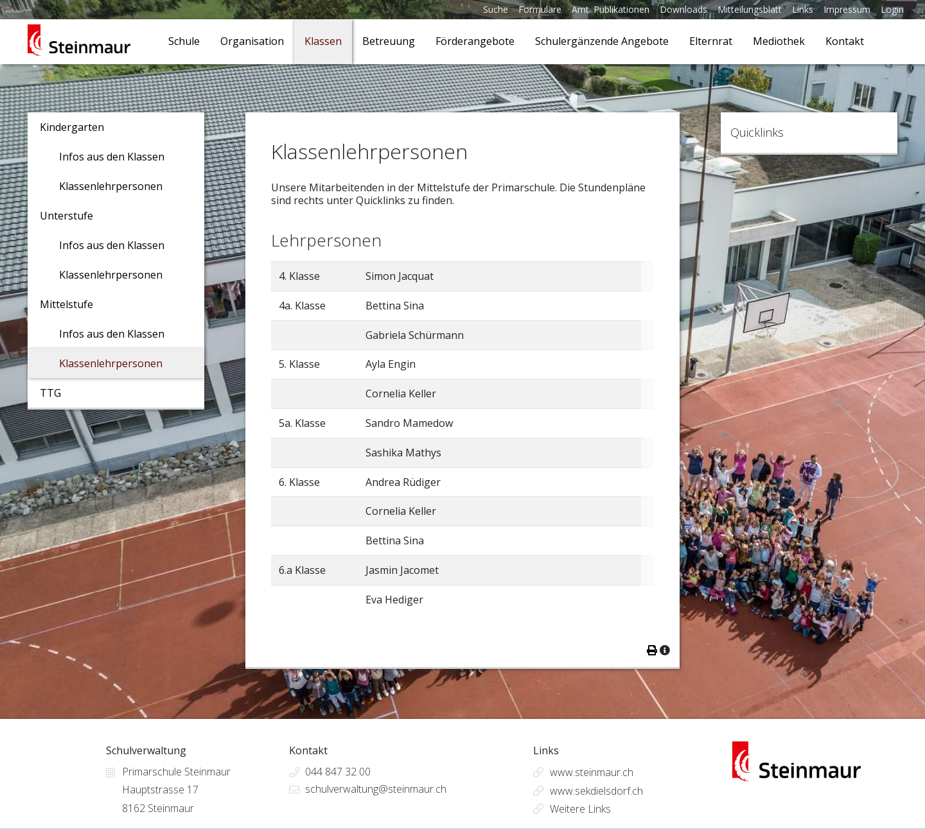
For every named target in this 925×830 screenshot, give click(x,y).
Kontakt (844, 41)
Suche (495, 9)
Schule (184, 41)
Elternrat (710, 41)
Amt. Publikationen (610, 9)
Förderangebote (475, 41)
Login (892, 9)
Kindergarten (72, 127)
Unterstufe (66, 216)
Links (802, 9)
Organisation (252, 41)
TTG (50, 393)
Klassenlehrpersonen (111, 186)
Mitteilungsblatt (750, 9)
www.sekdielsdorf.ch (596, 791)
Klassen (323, 41)
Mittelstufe (66, 304)
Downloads (683, 9)
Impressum (847, 9)
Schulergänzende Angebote (602, 41)
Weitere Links (580, 809)
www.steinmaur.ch (591, 772)
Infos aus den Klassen (111, 157)
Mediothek (779, 41)
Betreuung (388, 41)
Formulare (539, 9)
